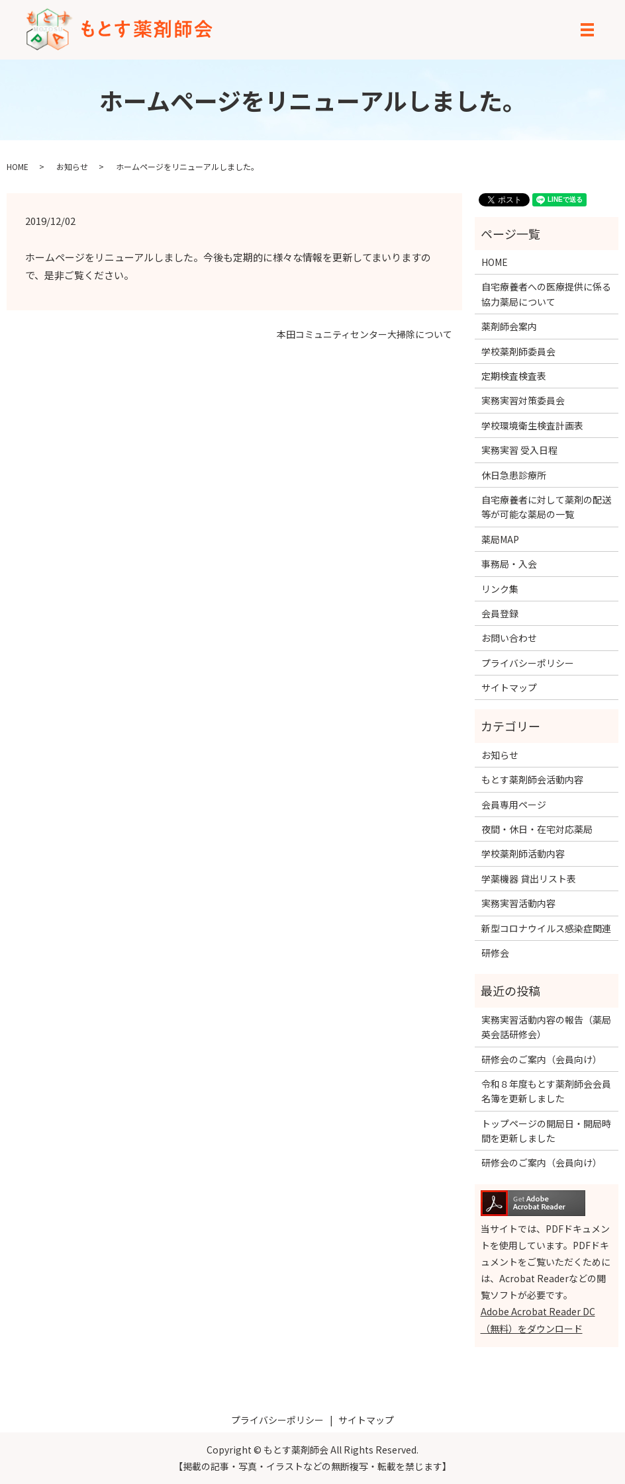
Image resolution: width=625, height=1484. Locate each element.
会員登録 (499, 613)
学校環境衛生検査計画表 (532, 425)
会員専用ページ (513, 804)
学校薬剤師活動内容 (523, 853)
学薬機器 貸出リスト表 (528, 878)
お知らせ (72, 166)
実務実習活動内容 (518, 903)
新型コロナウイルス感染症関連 (546, 928)
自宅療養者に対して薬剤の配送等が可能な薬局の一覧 (546, 507)
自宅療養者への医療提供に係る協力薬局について (546, 294)
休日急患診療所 (513, 475)
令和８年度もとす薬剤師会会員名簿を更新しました (546, 1091)
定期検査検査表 (513, 375)
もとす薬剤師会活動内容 (532, 779)
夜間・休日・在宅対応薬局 (537, 829)
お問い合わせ (509, 637)
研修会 (495, 952)
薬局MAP (500, 539)
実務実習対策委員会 (523, 400)
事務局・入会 (509, 563)
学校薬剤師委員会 (518, 351)
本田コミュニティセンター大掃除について (364, 334)
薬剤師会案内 (509, 326)
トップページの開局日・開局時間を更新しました (546, 1131)
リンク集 (499, 588)
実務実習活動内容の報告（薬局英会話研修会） (546, 1027)
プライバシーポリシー (527, 663)
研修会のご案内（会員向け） (541, 1059)
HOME (17, 166)
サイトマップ (509, 687)
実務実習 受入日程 (519, 450)
